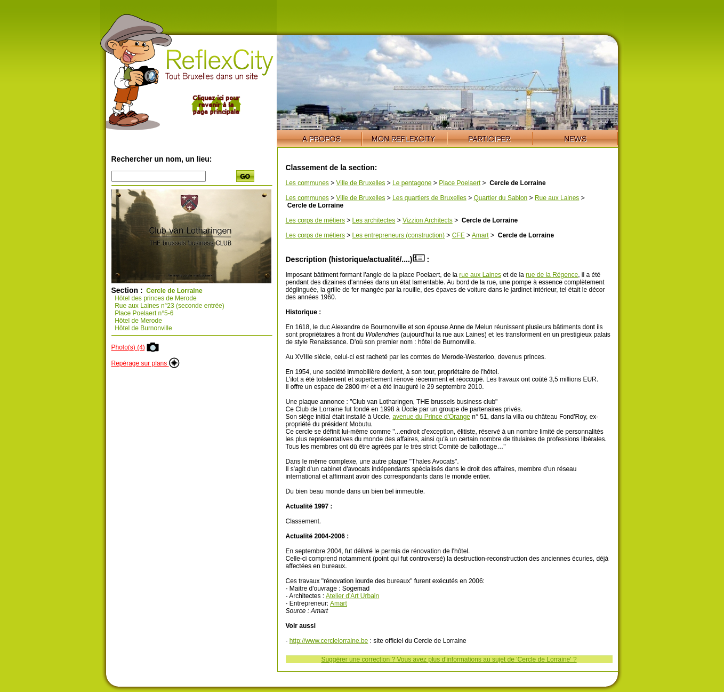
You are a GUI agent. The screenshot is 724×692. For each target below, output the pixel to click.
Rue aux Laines (557, 198)
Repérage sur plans (145, 363)
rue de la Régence (552, 275)
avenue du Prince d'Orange (431, 416)
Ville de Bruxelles (360, 183)
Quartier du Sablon (501, 198)
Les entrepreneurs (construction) (398, 235)
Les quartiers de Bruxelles (429, 198)
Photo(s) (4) (128, 347)
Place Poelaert (459, 183)
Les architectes (374, 220)
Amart (480, 235)
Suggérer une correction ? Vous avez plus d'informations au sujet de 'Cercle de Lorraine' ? (448, 659)
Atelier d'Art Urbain (352, 596)
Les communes (307, 183)
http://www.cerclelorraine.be (328, 641)
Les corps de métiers (315, 220)
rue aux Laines (480, 275)
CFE (458, 235)
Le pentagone (411, 183)
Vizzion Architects (428, 220)
